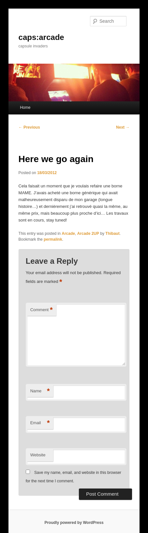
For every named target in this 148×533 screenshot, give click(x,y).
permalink (53, 239)
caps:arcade (41, 37)
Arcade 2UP (88, 233)
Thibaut (112, 233)
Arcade (68, 233)
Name (40, 391)
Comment (41, 310)
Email (40, 423)
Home (25, 107)
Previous (29, 127)
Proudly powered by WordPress (73, 522)
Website (38, 454)
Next (122, 127)
